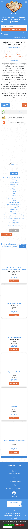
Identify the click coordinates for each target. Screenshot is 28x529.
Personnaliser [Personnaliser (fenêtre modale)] (7, 527)
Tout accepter (9, 524)
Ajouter (24, 105)
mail (15, 518)
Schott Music (7, 56)
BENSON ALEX (14, 45)
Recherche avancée (19, 37)
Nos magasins (14, 502)
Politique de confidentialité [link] (18, 527)
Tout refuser (19, 524)
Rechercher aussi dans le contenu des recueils (14, 33)
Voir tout (22, 246)
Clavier (10, 47)
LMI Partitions (14, 14)
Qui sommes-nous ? (14, 506)
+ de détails (14, 230)
